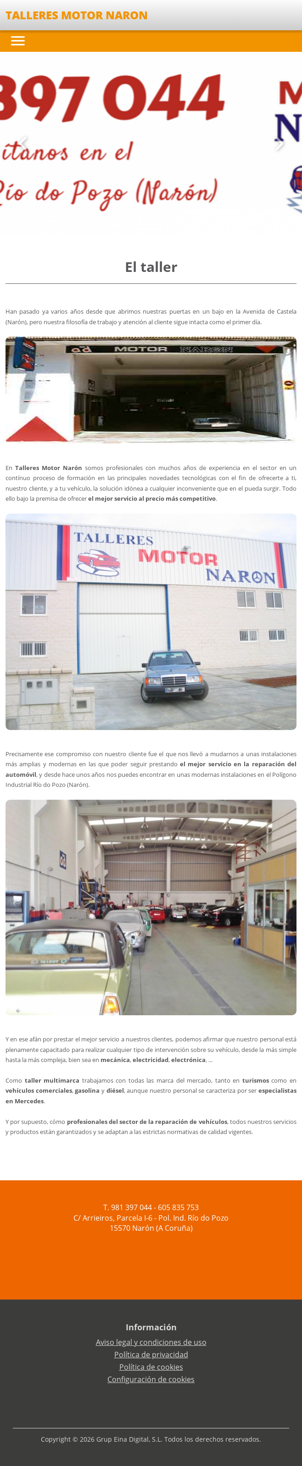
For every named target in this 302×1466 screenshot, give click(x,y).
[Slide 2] (154, 221)
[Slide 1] (147, 221)
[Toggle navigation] (18, 41)
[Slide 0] (140, 221)
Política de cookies (151, 1367)
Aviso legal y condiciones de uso (151, 1342)
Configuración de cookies (151, 1379)
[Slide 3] (162, 221)
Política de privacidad (151, 1355)
